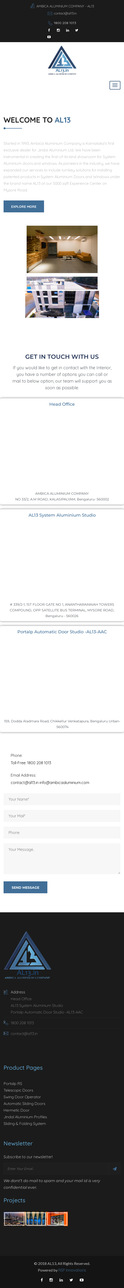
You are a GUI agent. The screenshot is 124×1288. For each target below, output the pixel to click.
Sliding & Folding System (25, 1123)
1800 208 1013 (65, 23)
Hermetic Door (17, 1110)
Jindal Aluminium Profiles (25, 1116)
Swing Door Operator (22, 1096)
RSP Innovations (72, 1270)
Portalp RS (13, 1083)
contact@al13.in (65, 13)
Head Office (21, 998)
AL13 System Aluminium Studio (37, 1005)
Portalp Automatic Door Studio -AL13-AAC (47, 1012)
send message (25, 887)
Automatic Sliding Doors (24, 1103)
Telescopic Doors (18, 1090)
